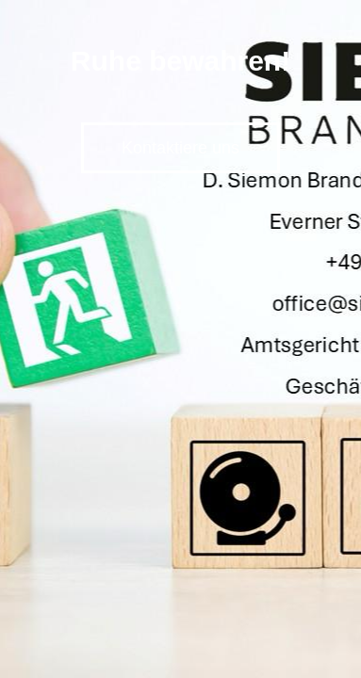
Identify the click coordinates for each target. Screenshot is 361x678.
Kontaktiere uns (180, 147)
